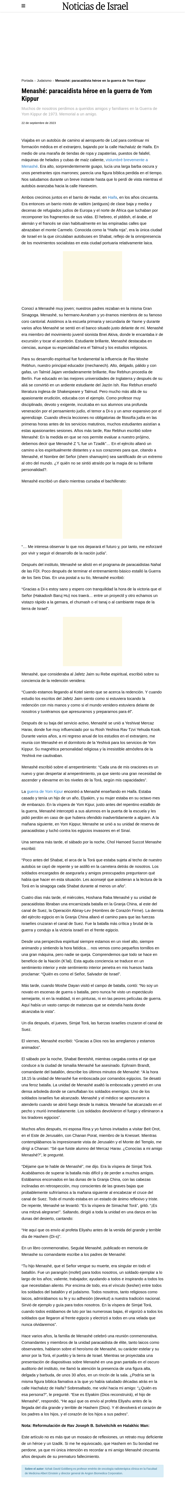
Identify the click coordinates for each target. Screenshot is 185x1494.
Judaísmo (44, 80)
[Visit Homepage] (95, 6)
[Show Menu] (23, 6)
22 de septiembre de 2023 (38, 123)
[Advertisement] (92, 45)
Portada (27, 80)
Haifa (112, 197)
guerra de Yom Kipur (45, 791)
